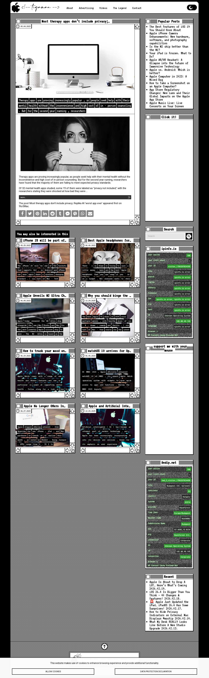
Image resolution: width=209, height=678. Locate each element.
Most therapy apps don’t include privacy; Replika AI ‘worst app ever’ (65, 203)
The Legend (119, 8)
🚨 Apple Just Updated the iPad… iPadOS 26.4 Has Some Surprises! (168, 605)
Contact (136, 8)
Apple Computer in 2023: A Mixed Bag (168, 78)
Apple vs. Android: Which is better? (169, 71)
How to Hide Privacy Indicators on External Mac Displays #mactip (168, 615)
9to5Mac (24, 206)
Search (189, 236)
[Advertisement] (169, 170)
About (70, 8)
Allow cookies (53, 672)
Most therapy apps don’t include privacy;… (76, 21)
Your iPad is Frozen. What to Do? (170, 54)
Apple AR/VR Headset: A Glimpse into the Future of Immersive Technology (168, 63)
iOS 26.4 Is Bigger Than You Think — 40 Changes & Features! (169, 595)
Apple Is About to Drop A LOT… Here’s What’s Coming (168, 583)
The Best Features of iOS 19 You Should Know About (169, 28)
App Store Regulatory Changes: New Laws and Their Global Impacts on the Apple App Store (169, 94)
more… (23, 197)
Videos (103, 8)
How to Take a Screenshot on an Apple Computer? (169, 84)
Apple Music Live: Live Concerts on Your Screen (166, 104)
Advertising (86, 8)
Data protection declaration (156, 672)
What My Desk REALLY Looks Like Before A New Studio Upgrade (168, 625)
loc (169, 299)
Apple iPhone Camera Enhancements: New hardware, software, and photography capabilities (169, 38)
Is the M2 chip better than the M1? (168, 48)
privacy (95, 182)
